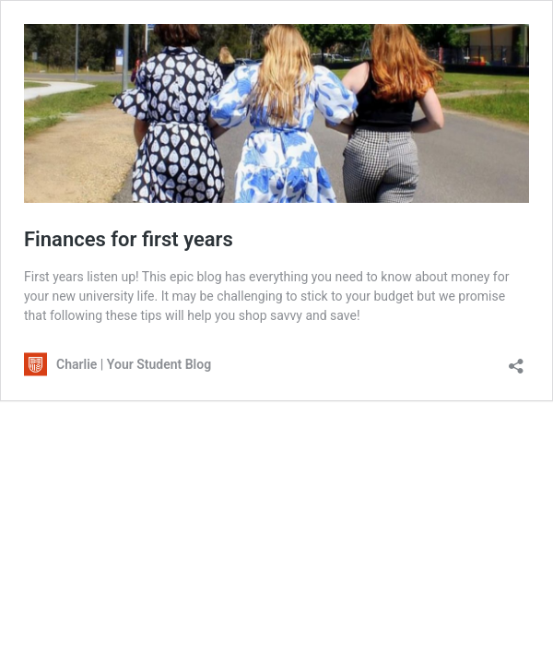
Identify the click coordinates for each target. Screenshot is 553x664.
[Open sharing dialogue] (516, 360)
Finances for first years (128, 239)
